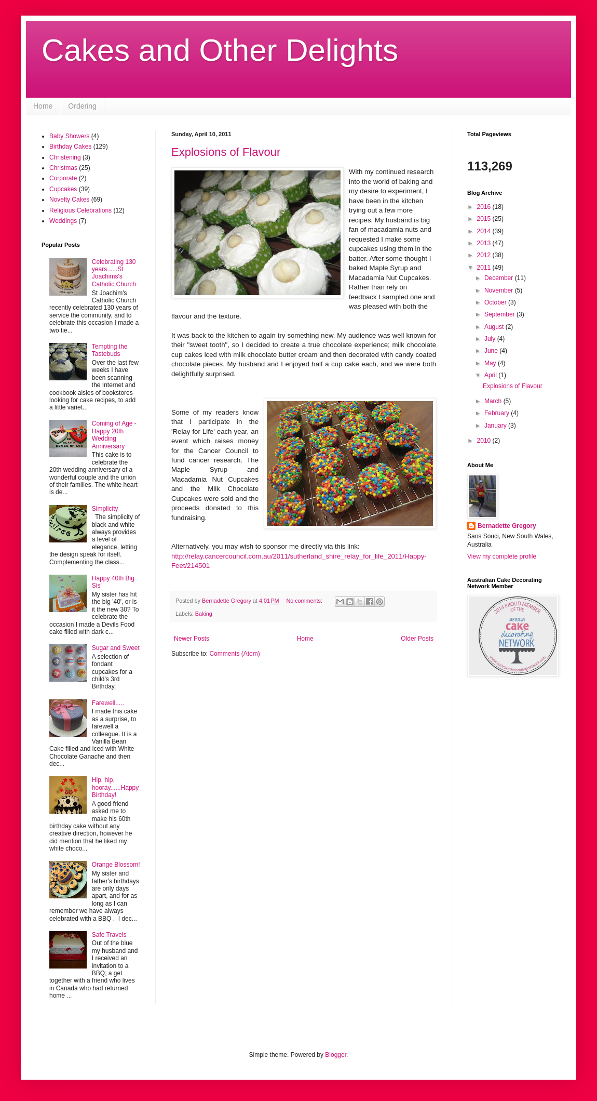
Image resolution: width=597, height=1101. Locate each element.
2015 (485, 218)
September (500, 314)
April (491, 375)
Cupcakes (63, 189)
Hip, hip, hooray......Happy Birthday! (115, 787)
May (491, 363)
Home (42, 106)
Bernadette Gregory (507, 525)
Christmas (63, 167)
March (494, 401)
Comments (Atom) (234, 653)
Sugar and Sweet (116, 648)
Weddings (63, 220)
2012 (485, 255)
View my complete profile (501, 556)
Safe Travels (109, 934)
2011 (485, 267)
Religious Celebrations (80, 210)
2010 (485, 440)
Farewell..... (108, 703)
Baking (203, 614)
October (496, 302)
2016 (485, 206)
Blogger (335, 1054)
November (499, 290)
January (496, 425)
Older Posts (417, 638)
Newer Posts (191, 638)
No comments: (305, 601)
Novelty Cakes (69, 199)
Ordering (82, 106)
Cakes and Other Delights (220, 50)
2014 (485, 231)
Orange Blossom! (116, 864)
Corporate (63, 178)
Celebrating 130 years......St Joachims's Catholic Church (114, 273)
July (490, 338)
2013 (485, 243)
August (495, 326)
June (491, 350)
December (499, 278)
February (497, 413)
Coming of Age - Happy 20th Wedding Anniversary (114, 434)
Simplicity (105, 508)
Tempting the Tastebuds (110, 350)
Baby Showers (69, 136)
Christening (65, 157)
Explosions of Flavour (225, 151)
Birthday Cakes (70, 146)
